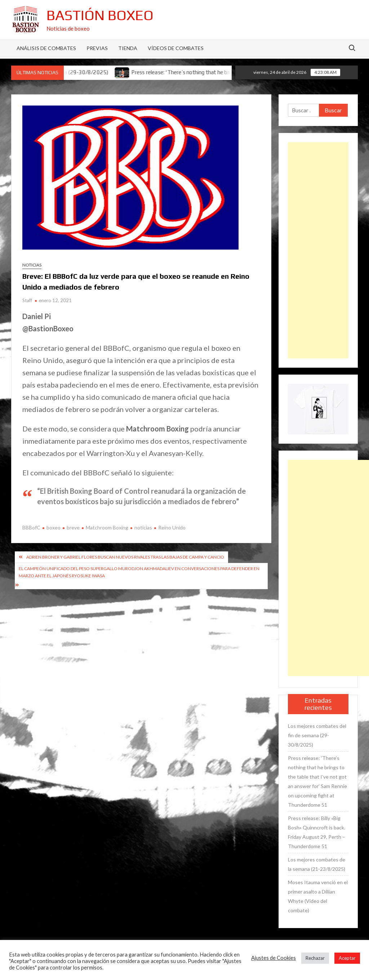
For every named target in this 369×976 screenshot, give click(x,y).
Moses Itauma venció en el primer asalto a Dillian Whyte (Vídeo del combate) (318, 896)
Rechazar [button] (315, 958)
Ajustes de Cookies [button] (273, 958)
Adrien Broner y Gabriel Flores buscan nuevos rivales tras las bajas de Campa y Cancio (125, 557)
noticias (143, 527)
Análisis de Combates (46, 48)
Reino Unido (172, 527)
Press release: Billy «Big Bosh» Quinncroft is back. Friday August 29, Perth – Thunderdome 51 (316, 832)
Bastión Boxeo (100, 15)
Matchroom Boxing (107, 527)
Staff (27, 300)
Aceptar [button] (347, 958)
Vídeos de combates (176, 48)
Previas (97, 48)
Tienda (127, 48)
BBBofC (31, 527)
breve (73, 527)
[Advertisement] (318, 250)
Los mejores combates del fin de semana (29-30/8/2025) (317, 735)
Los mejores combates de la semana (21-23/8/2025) (316, 864)
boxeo (53, 527)
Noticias (31, 265)
